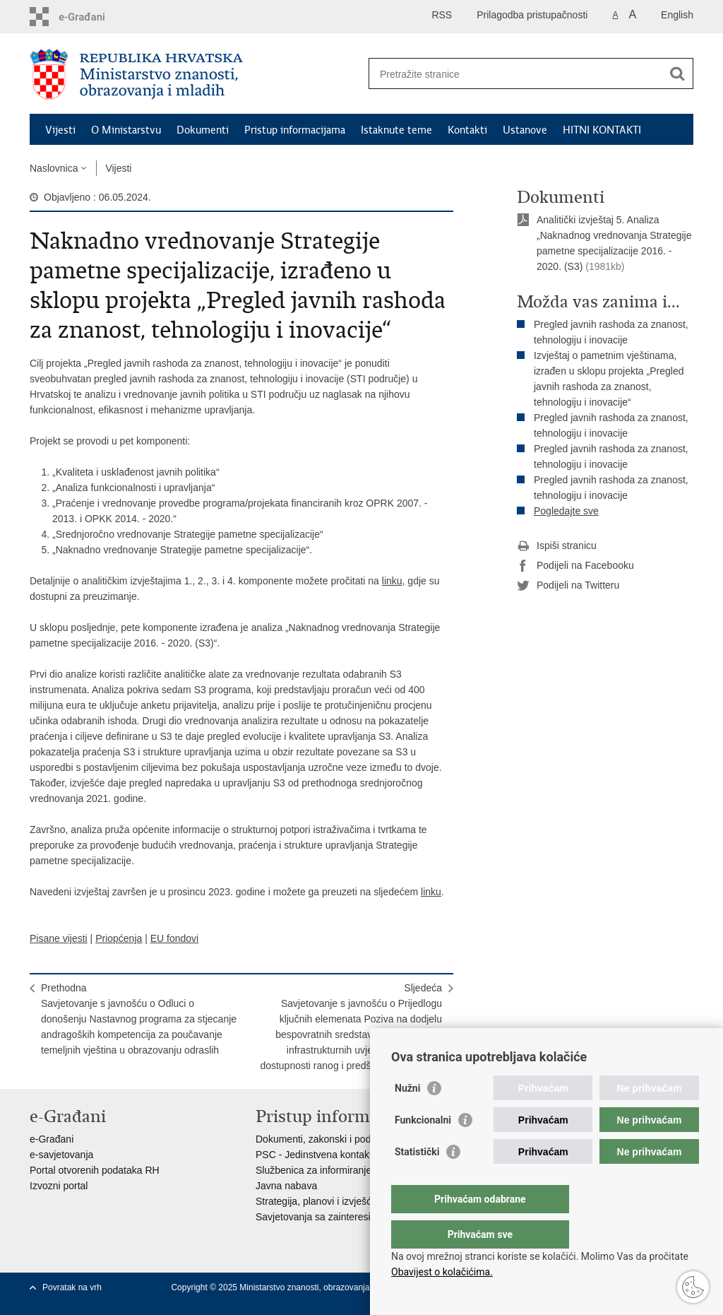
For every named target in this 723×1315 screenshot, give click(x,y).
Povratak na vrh (72, 1287)
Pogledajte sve (566, 511)
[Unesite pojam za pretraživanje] (516, 73)
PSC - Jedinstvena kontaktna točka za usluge (355, 1154)
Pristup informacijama (294, 130)
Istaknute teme (396, 130)
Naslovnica (54, 168)
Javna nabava (286, 1185)
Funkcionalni (423, 1148)
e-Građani (51, 1139)
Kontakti (467, 130)
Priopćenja (118, 938)
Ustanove (525, 130)
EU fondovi (174, 938)
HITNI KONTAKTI (602, 130)
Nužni (407, 1116)
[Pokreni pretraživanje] (677, 73)
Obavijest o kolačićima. (442, 1272)
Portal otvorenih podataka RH (95, 1170)
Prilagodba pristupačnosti (532, 14)
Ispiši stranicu (557, 546)
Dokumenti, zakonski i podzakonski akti (342, 1139)
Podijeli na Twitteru (568, 585)
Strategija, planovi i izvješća (316, 1201)
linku (392, 580)
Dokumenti (203, 130)
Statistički (417, 1180)
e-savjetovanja (61, 1154)
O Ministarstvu (126, 130)
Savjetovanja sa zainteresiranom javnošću (348, 1216)
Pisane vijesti (59, 938)
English (677, 14)
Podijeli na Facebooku (575, 566)
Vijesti (60, 130)
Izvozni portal (59, 1185)
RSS (441, 14)
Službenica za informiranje (313, 1170)
